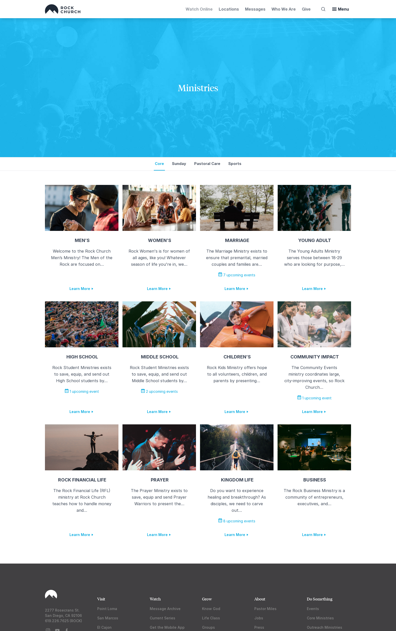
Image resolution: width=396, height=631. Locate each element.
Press (259, 627)
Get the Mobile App (167, 627)
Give (306, 9)
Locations (229, 9)
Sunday (179, 163)
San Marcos (107, 618)
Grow (207, 598)
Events (313, 608)
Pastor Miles (265, 608)
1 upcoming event (82, 391)
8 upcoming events (236, 521)
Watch (155, 598)
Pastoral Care (207, 163)
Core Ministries (320, 618)
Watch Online (199, 9)
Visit (101, 598)
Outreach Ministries (324, 627)
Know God (211, 608)
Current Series (162, 618)
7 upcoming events (236, 275)
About (259, 598)
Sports (234, 163)
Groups (208, 627)
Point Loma (107, 608)
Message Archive (165, 608)
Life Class (211, 618)
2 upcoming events (159, 391)
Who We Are (283, 9)
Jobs (258, 618)
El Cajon (104, 627)
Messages (255, 9)
